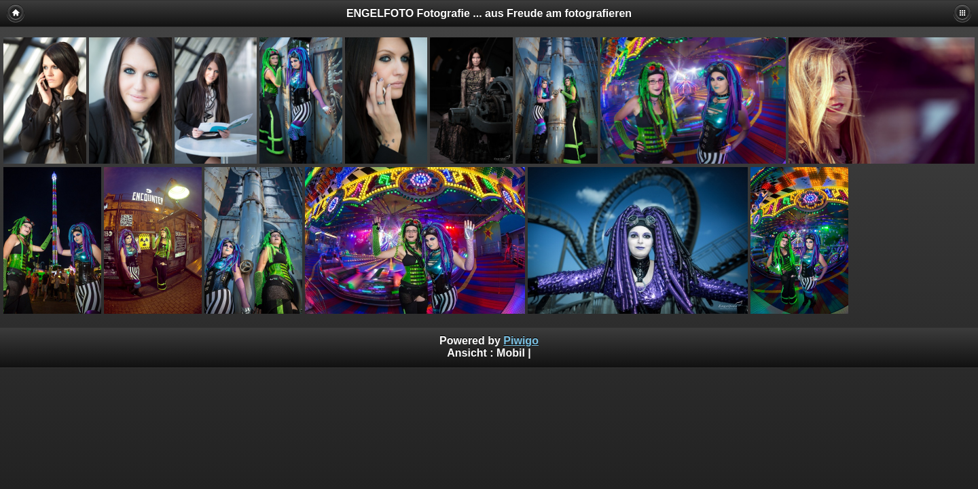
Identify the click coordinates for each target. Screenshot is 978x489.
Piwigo (521, 340)
